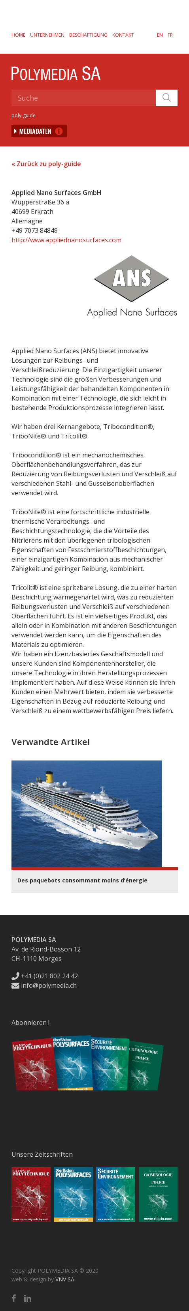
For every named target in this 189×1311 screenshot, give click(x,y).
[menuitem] (160, 35)
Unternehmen (47, 35)
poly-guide (23, 115)
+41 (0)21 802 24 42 (44, 976)
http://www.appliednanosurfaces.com (66, 240)
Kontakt (123, 35)
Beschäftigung (88, 35)
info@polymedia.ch (44, 985)
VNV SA (64, 1279)
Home (18, 35)
